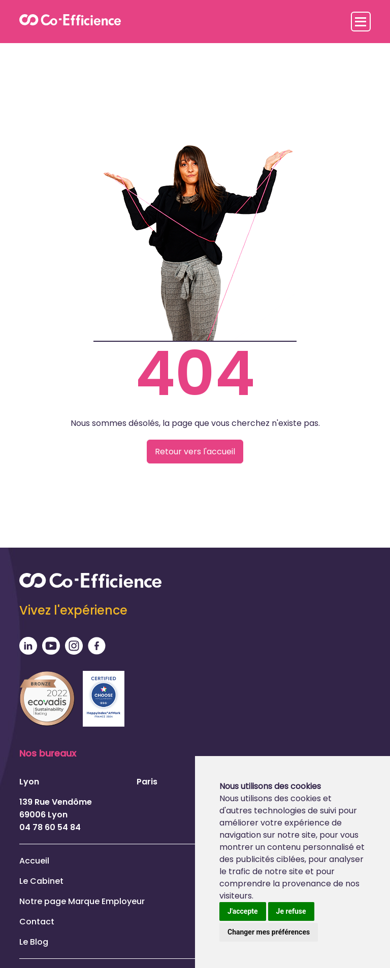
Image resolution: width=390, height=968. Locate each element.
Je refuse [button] (291, 911)
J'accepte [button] (243, 911)
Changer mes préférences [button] (269, 932)
